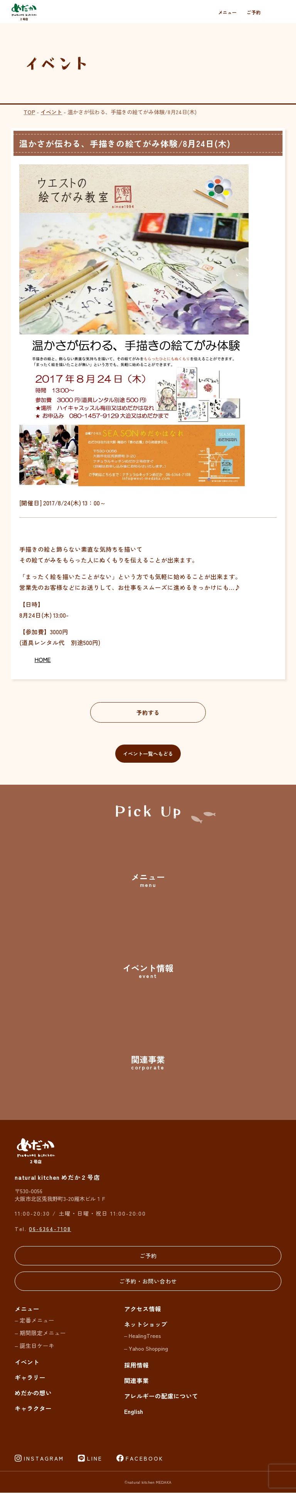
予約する (148, 712)
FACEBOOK (144, 1459)
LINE (95, 1459)
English (133, 1411)
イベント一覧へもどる (148, 753)
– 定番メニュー (34, 1320)
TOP (29, 112)
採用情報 (136, 1365)
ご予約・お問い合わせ (148, 1281)
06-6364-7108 (50, 1228)
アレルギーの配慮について (161, 1396)
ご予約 (254, 12)
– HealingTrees (142, 1336)
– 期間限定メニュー (40, 1333)
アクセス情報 (142, 1309)
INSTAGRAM (44, 1459)
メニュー (227, 12)
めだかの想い (33, 1393)
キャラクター (33, 1408)
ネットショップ (145, 1324)
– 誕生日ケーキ (34, 1345)
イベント (51, 112)
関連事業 (136, 1380)
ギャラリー (30, 1377)
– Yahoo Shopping (146, 1348)
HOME (43, 659)
